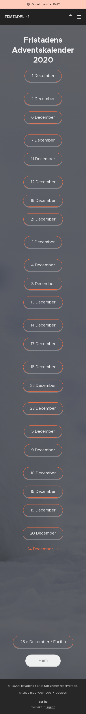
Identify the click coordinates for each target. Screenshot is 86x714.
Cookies (61, 692)
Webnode (44, 692)
